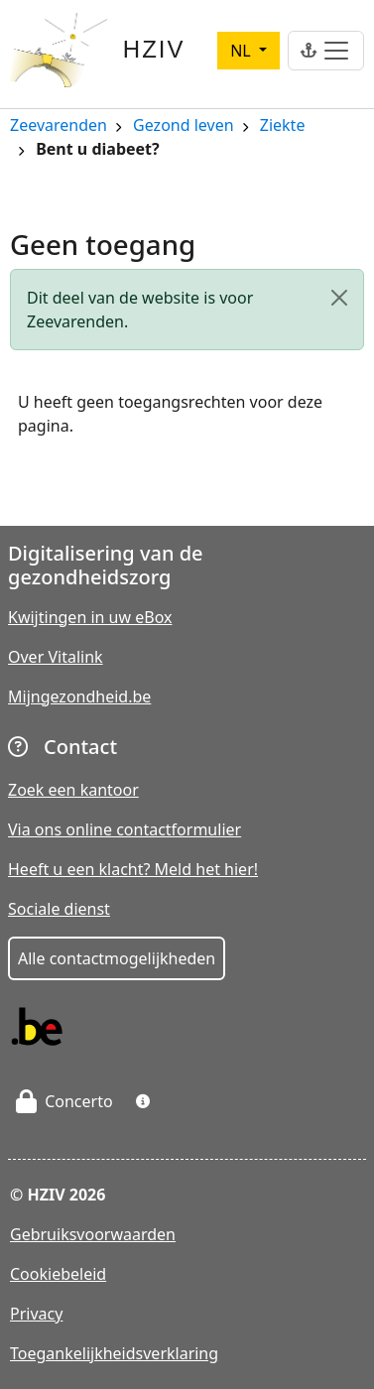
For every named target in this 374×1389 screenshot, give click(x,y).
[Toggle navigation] (326, 50)
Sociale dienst (59, 909)
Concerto (64, 1101)
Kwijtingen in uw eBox (90, 617)
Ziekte (283, 126)
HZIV (154, 49)
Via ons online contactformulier (124, 829)
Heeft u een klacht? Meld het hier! (133, 869)
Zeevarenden (58, 126)
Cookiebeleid (58, 1274)
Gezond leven (183, 126)
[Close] (339, 297)
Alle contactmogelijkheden (116, 958)
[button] (143, 1101)
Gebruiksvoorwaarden (93, 1234)
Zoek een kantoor (73, 790)
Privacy (36, 1314)
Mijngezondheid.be (79, 696)
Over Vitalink (55, 657)
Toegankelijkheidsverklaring (114, 1353)
